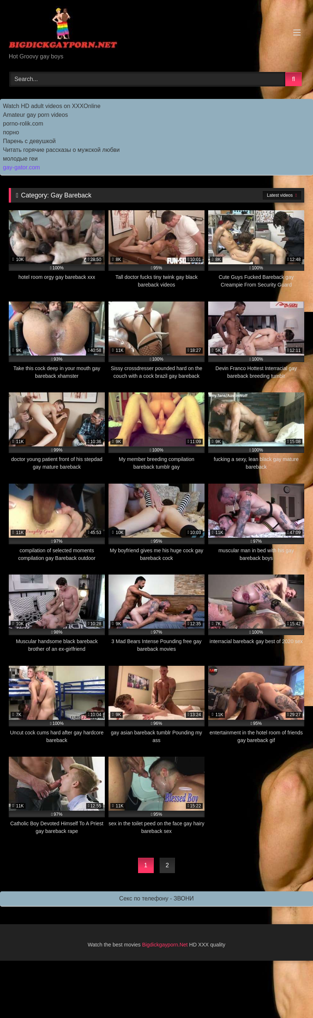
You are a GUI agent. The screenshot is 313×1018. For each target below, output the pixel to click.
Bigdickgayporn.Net (165, 945)
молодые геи (20, 158)
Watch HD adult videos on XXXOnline (51, 106)
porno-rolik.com (23, 123)
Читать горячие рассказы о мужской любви (61, 150)
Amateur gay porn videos (35, 115)
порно (11, 132)
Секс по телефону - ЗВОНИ (156, 898)
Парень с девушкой (29, 141)
